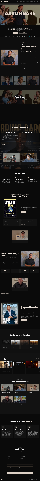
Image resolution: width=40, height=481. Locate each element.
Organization (9, 458)
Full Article (24, 320)
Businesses (31, 1)
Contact (38, 1)
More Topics (3, 185)
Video (25, 32)
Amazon (23, 212)
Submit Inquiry (20, 472)
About (17, 1)
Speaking (21, 1)
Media (35, 1)
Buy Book (20, 32)
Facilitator (27, 1)
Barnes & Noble (30, 212)
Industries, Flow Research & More (6, 293)
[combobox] (26, 460)
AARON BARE (4, 1)
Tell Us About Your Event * (10, 465)
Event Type (21, 458)
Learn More (15, 32)
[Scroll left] (36, 359)
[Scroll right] (38, 359)
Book (24, 1)
